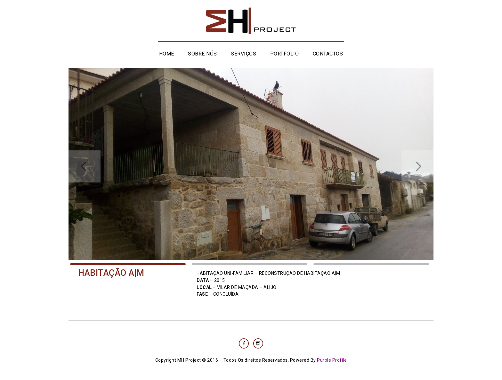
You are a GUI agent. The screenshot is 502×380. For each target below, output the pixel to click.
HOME (166, 54)
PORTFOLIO (284, 54)
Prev (85, 166)
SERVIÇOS (243, 54)
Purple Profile (332, 360)
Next (417, 166)
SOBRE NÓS (202, 54)
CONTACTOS (328, 54)
